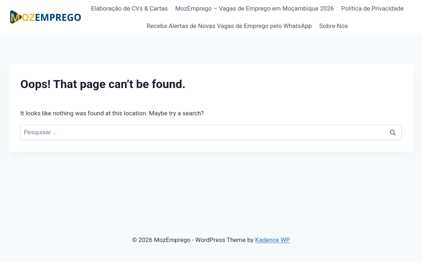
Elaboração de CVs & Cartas (129, 8)
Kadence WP (272, 239)
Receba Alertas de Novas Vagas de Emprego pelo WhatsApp (229, 25)
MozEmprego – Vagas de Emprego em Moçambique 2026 (254, 8)
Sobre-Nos (333, 25)
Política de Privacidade (372, 8)
